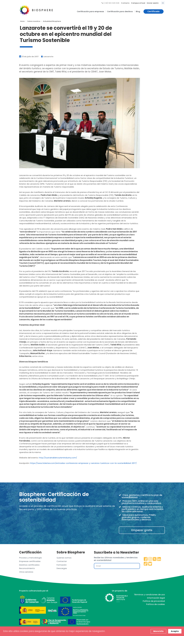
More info (158, 631)
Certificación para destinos (120, 11)
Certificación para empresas (90, 11)
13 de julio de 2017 (29, 56)
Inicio (22, 21)
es (163, 3)
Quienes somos (64, 557)
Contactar (62, 561)
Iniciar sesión (153, 3)
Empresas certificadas (30, 561)
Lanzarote (47, 56)
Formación (62, 565)
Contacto (125, 3)
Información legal (156, 598)
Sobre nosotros (33, 21)
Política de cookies (155, 604)
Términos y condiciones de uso (149, 594)
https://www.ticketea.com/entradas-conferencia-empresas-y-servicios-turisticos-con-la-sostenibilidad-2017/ (83, 463)
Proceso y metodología (30, 557)
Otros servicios (26, 572)
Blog (138, 11)
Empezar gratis (141, 530)
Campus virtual (138, 3)
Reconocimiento (27, 568)
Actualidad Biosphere (52, 21)
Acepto (175, 631)
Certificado (153, 11)
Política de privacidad (154, 601)
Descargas (62, 568)
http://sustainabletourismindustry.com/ (58, 457)
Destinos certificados (29, 565)
